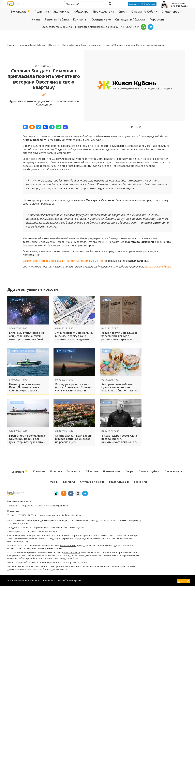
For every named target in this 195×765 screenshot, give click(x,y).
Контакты (80, 19)
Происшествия (103, 11)
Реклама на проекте (19, 501)
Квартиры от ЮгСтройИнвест (142, 4)
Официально (101, 19)
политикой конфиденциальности (50, 569)
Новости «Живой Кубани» (32, 44)
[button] (25, 127)
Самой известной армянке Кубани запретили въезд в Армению (63, 260)
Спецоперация (172, 11)
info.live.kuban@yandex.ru (56, 505)
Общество (81, 11)
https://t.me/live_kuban (158, 266)
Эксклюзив (20, 11)
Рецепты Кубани (57, 19)
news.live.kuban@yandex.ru (69, 515)
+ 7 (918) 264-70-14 (26, 505)
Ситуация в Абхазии (130, 19)
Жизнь (36, 19)
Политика (41, 11)
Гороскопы (157, 19)
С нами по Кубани (144, 11)
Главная (11, 44)
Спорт (122, 11)
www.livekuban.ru (68, 545)
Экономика (61, 11)
